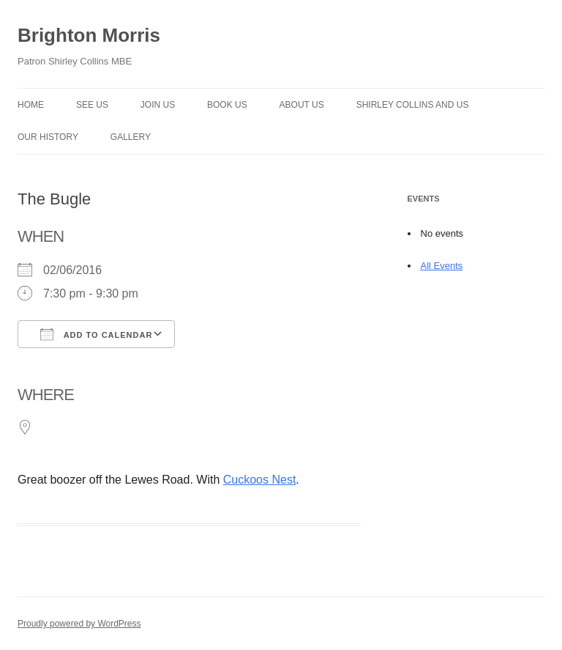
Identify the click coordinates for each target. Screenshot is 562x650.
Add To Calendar (96, 334)
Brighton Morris (89, 35)
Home (31, 105)
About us (302, 105)
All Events (442, 265)
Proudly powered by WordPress (79, 623)
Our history (48, 137)
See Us (92, 105)
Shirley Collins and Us (412, 105)
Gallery (130, 137)
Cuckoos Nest (259, 479)
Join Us (157, 105)
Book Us (227, 105)
